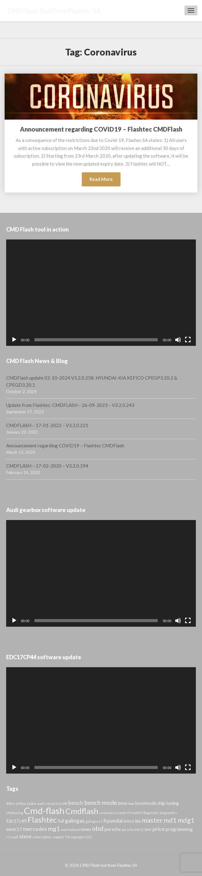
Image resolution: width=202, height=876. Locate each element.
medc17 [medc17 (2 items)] (14, 829)
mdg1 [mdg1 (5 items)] (186, 820)
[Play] (14, 340)
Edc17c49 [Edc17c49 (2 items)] (16, 821)
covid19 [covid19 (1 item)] (136, 813)
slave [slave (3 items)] (25, 836)
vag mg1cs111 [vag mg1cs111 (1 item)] (81, 837)
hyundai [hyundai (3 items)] (113, 820)
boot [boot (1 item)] (131, 803)
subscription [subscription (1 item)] (42, 837)
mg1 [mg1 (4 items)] (54, 828)
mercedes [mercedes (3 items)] (35, 829)
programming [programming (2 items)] (179, 829)
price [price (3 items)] (158, 829)
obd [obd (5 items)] (98, 828)
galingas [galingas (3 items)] (75, 820)
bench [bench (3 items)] (75, 803)
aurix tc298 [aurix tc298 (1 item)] (58, 803)
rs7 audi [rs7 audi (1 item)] (12, 837)
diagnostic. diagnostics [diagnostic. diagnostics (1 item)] (160, 813)
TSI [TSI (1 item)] (67, 837)
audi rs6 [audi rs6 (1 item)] (43, 803)
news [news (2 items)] (86, 829)
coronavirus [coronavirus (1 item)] (108, 813)
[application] (101, 292)
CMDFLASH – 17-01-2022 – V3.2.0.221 (47, 425)
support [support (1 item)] (58, 837)
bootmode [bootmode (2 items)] (145, 803)
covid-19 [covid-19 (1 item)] (124, 813)
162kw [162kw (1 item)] (31, 803)
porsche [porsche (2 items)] (113, 829)
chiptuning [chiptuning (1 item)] (14, 813)
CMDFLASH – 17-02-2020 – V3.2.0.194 (47, 466)
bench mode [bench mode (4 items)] (100, 802)
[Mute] (178, 340)
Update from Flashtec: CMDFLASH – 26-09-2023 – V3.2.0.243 (70, 405)
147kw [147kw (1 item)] (21, 803)
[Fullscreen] (188, 340)
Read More (105, 180)
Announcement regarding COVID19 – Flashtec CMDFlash (101, 129)
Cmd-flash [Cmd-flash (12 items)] (44, 810)
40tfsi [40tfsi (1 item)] (10, 803)
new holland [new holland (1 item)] (70, 830)
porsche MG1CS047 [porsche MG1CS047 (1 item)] (137, 830)
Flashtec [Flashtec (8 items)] (42, 819)
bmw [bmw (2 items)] (122, 803)
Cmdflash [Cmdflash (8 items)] (81, 811)
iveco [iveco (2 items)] (129, 821)
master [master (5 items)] (152, 820)
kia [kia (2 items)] (138, 821)
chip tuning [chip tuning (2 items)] (168, 803)
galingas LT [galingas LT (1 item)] (94, 821)
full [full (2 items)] (61, 821)
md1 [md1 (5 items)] (170, 820)
